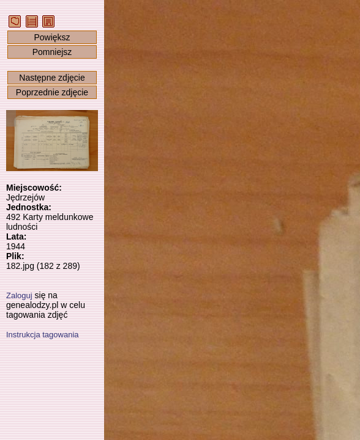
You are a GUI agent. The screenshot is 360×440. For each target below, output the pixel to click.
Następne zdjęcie (51, 77)
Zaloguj (19, 295)
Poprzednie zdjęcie (52, 92)
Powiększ (52, 37)
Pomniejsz (52, 52)
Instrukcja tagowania (42, 334)
